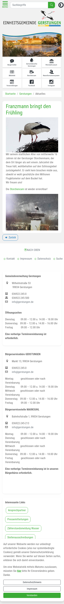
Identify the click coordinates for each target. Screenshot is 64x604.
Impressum (32, 588)
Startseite (10, 93)
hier (19, 570)
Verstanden (32, 595)
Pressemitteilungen (17, 519)
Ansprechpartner (17, 510)
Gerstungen (25, 93)
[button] (6, 44)
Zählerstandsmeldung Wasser (23, 528)
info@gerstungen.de (23, 302)
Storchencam (17, 189)
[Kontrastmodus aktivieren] (61, 5)
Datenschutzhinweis (32, 582)
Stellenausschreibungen (20, 537)
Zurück (10, 238)
